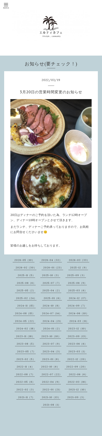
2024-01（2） (52, 328)
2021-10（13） (51, 397)
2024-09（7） (77, 305)
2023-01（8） (51, 359)
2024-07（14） (52, 313)
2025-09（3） (76, 275)
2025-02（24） (26, 298)
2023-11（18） (25, 336)
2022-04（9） (51, 381)
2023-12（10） (77, 328)
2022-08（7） (25, 374)
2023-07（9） (52, 343)
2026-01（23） (53, 267)
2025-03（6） (77, 290)
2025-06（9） (77, 282)
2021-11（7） (26, 397)
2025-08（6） (26, 282)
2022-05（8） (25, 381)
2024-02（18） (26, 328)
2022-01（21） (52, 389)
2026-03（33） (79, 260)
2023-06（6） (77, 343)
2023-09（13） (78, 336)
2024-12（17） (78, 298)
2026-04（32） (51, 260)
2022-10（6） (50, 366)
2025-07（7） (52, 282)
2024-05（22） (25, 321)
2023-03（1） (77, 351)
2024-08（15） (25, 313)
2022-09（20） (76, 366)
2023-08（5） (26, 343)
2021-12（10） (78, 389)
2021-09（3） (76, 397)
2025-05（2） (26, 290)
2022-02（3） (25, 389)
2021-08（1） (52, 404)
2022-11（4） (25, 366)
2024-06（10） (79, 313)
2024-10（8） (52, 305)
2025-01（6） (53, 298)
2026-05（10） (24, 260)
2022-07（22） (52, 374)
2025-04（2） (51, 290)
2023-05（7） (26, 351)
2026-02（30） (26, 267)
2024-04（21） (53, 321)
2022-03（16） (78, 381)
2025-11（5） (26, 275)
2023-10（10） (51, 336)
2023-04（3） (52, 351)
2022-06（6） (78, 374)
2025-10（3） (51, 275)
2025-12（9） (79, 267)
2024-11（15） (26, 305)
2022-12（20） (77, 359)
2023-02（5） (25, 359)
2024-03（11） (79, 321)
